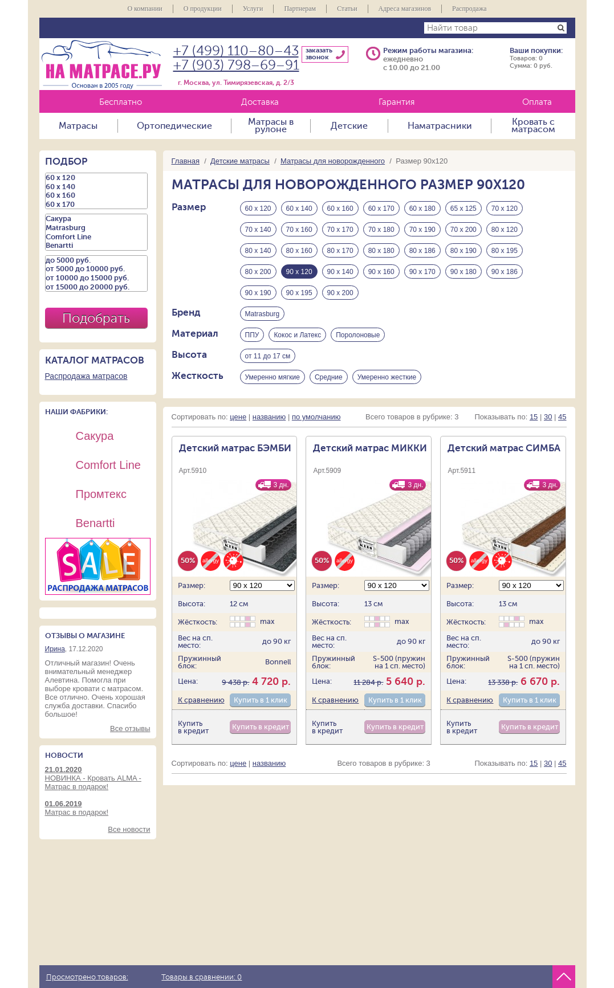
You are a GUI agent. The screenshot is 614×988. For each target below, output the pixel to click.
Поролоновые (358, 335)
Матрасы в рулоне (271, 126)
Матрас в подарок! (98, 807)
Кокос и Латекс (297, 335)
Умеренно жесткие (386, 377)
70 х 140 (258, 230)
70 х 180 (381, 230)
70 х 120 (504, 209)
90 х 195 (299, 293)
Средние (329, 377)
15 (534, 417)
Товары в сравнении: (201, 977)
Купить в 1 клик (260, 700)
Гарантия (396, 102)
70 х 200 (463, 230)
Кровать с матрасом (533, 126)
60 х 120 (258, 209)
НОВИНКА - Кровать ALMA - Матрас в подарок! (98, 778)
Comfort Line (96, 237)
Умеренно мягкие (272, 377)
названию (269, 417)
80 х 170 (340, 251)
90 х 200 (340, 293)
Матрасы (78, 126)
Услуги (253, 9)
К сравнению (201, 700)
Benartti (96, 245)
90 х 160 (381, 272)
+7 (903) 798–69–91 (236, 65)
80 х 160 (299, 251)
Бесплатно (120, 102)
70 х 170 (340, 230)
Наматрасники (440, 126)
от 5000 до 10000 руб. (96, 268)
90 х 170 (422, 272)
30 (548, 417)
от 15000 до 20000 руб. (96, 287)
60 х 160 (340, 209)
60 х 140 (299, 209)
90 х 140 (340, 272)
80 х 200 (258, 272)
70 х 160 (299, 230)
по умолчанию (316, 417)
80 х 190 (463, 251)
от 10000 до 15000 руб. (96, 278)
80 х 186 (422, 251)
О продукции (203, 9)
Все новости (129, 829)
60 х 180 (422, 209)
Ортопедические (174, 126)
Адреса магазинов (405, 9)
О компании (144, 9)
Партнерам (300, 9)
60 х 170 (381, 209)
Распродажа (469, 9)
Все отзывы (130, 728)
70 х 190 (422, 230)
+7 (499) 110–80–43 (236, 51)
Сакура (96, 218)
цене (238, 417)
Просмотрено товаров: (87, 977)
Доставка (260, 102)
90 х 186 (504, 272)
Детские (349, 126)
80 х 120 (504, 230)
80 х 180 (381, 251)
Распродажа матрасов (86, 376)
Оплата (537, 102)
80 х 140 (258, 251)
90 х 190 (258, 293)
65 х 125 (463, 209)
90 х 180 (463, 272)
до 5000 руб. (96, 260)
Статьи (347, 9)
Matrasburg (262, 314)
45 (562, 417)
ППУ (252, 335)
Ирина (55, 649)
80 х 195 (504, 251)
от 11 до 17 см (268, 356)
